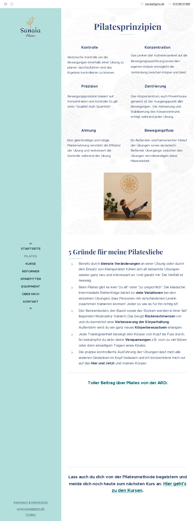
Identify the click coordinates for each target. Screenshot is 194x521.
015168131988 (181, 4)
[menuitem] (30, 248)
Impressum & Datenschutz (31, 502)
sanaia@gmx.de (154, 4)
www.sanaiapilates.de (31, 509)
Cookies (31, 515)
